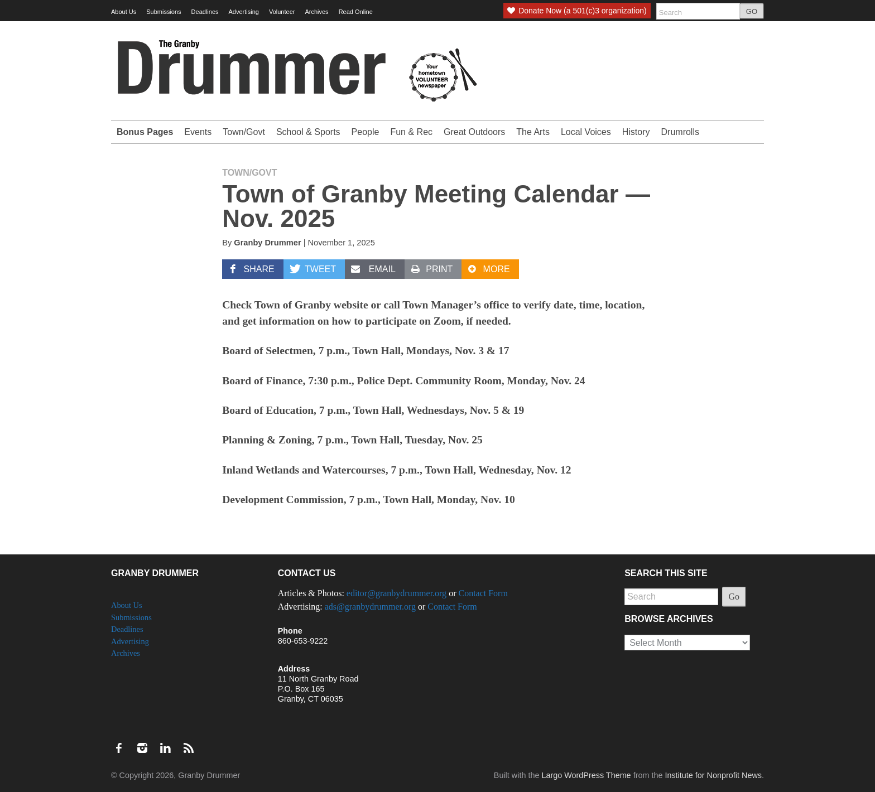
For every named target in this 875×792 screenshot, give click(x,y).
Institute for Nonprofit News (713, 775)
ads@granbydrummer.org (370, 606)
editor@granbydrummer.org (396, 593)
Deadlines (205, 11)
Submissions (163, 11)
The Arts (533, 132)
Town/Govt (244, 132)
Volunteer (282, 11)
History (636, 132)
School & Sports (308, 132)
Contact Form (482, 593)
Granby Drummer (267, 242)
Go (734, 596)
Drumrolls (680, 132)
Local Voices (586, 132)
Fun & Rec (411, 132)
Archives (316, 11)
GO (751, 11)
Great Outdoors (474, 132)
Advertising (244, 11)
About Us (123, 11)
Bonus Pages (145, 132)
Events (197, 132)
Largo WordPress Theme (586, 775)
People (365, 132)
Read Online (356, 11)
